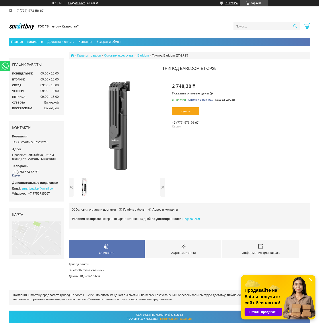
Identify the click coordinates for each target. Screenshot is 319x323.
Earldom (143, 55)
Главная (17, 41)
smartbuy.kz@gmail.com (38, 188)
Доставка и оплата (60, 41)
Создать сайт (76, 3)
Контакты (85, 41)
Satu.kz (178, 314)
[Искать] (295, 26)
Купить (186, 111)
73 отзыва (231, 3)
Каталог (33, 41)
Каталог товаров (89, 55)
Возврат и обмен (108, 41)
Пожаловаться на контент (176, 318)
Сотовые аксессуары (119, 55)
